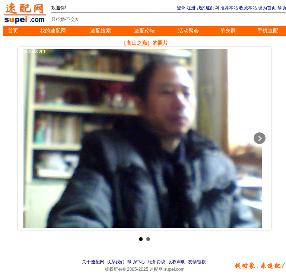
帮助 (281, 7)
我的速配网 (208, 7)
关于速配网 (93, 261)
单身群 (228, 31)
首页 (13, 31)
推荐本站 (229, 7)
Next (260, 138)
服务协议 (156, 261)
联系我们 (115, 261)
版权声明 (176, 261)
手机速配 (267, 31)
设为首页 (267, 7)
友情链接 (197, 261)
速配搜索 (100, 31)
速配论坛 (144, 31)
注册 (191, 7)
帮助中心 (136, 261)
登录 (181, 7)
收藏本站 (248, 7)
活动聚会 (188, 31)
